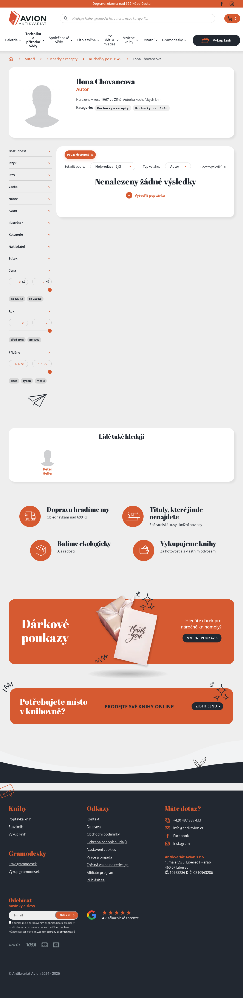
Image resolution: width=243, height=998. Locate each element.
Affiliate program (100, 872)
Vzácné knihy (129, 40)
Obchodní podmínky (103, 834)
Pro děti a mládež (109, 40)
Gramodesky (172, 40)
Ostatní (148, 40)
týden (27, 381)
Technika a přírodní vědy (33, 40)
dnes (14, 381)
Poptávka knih (20, 819)
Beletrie (11, 40)
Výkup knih (17, 834)
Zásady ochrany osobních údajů (56, 931)
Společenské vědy (59, 40)
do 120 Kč (17, 298)
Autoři (30, 59)
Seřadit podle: (75, 166)
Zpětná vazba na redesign (107, 864)
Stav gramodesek (23, 864)
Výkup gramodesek (24, 871)
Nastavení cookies (101, 849)
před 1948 (17, 340)
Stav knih (16, 826)
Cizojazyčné (86, 40)
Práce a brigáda (99, 857)
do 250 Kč (35, 298)
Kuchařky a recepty (61, 59)
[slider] (50, 290)
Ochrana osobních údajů (107, 842)
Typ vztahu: (151, 166)
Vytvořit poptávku (145, 195)
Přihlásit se (96, 880)
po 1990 (34, 340)
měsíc (41, 381)
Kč (23, 281)
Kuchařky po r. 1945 (105, 59)
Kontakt (93, 819)
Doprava (94, 826)
